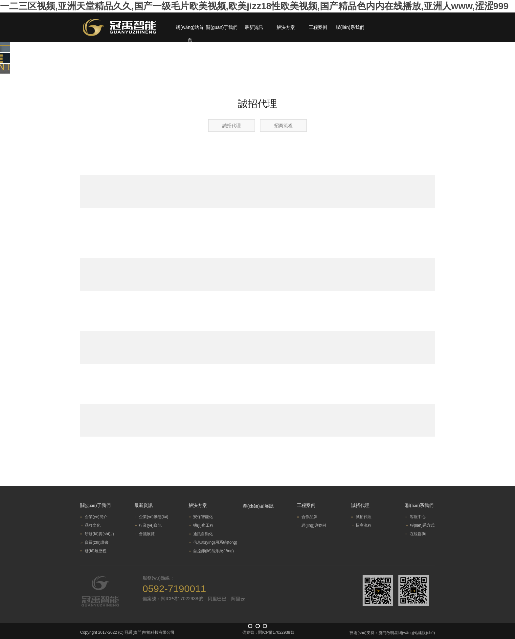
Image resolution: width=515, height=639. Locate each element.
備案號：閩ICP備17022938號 (173, 598)
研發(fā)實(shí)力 (99, 534)
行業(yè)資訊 (150, 525)
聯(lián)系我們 (350, 27)
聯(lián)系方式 (422, 525)
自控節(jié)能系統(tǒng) (213, 551)
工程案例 (318, 27)
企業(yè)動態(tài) (153, 516)
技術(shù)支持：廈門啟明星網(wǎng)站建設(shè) (392, 632)
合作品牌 (309, 516)
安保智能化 (203, 516)
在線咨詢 (418, 534)
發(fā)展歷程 (95, 551)
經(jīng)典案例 (314, 525)
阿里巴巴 (217, 598)
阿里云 (238, 598)
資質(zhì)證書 (96, 542)
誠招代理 (231, 125)
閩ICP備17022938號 (276, 632)
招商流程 (283, 125)
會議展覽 (147, 534)
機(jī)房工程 (203, 525)
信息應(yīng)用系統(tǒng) (215, 542)
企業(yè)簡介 (96, 516)
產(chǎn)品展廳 (258, 506)
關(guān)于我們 (221, 27)
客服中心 (418, 516)
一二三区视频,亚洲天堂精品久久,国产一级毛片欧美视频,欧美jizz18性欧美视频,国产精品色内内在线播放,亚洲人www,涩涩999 (254, 6)
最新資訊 (254, 27)
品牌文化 (93, 525)
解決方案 (286, 27)
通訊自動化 (203, 534)
